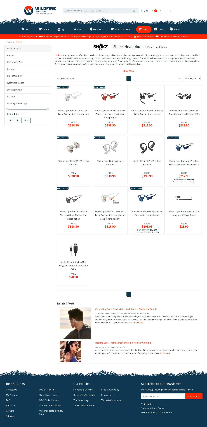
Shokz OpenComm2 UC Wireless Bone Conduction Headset (147, 112)
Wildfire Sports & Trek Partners (156, 412)
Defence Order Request (50, 405)
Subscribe (194, 396)
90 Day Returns (28, 36)
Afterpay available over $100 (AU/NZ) (113, 36)
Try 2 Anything (80, 399)
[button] (28, 55)
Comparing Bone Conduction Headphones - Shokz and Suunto (126, 308)
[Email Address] (163, 396)
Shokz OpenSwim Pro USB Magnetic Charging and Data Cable (73, 265)
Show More (128, 70)
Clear (26, 120)
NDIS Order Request (49, 399)
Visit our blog (148, 403)
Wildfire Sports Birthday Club (51, 412)
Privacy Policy (107, 394)
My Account (12, 394)
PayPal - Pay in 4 (47, 389)
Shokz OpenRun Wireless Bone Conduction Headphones (147, 213)
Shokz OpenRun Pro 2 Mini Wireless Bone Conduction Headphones (73, 215)
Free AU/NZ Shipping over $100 (54, 36)
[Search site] (134, 12)
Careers (10, 410)
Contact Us (11, 389)
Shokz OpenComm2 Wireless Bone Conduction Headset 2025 (184, 112)
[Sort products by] (192, 78)
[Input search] (96, 12)
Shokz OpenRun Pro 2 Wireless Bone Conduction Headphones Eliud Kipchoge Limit (110, 215)
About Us (10, 405)
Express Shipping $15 (82, 36)
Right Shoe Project (48, 394)
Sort (180, 78)
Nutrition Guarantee (83, 405)
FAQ (8, 399)
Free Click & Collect (143, 36)
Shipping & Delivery (83, 389)
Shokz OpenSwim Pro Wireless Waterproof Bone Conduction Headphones (110, 114)
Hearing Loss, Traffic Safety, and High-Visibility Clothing (123, 342)
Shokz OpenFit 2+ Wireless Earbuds (110, 162)
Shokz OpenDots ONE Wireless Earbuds (73, 162)
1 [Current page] (128, 78)
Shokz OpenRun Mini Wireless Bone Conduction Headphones (184, 162)
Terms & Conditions (111, 399)
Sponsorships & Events (152, 407)
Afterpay (10, 415)
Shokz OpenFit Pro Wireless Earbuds (147, 162)
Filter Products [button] (14, 48)
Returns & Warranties (84, 394)
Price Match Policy (110, 389)
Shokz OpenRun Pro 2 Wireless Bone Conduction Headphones (73, 112)
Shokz (57, 54)
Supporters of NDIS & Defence (172, 36)
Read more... (138, 322)
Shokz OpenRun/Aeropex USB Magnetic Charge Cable (184, 213)
